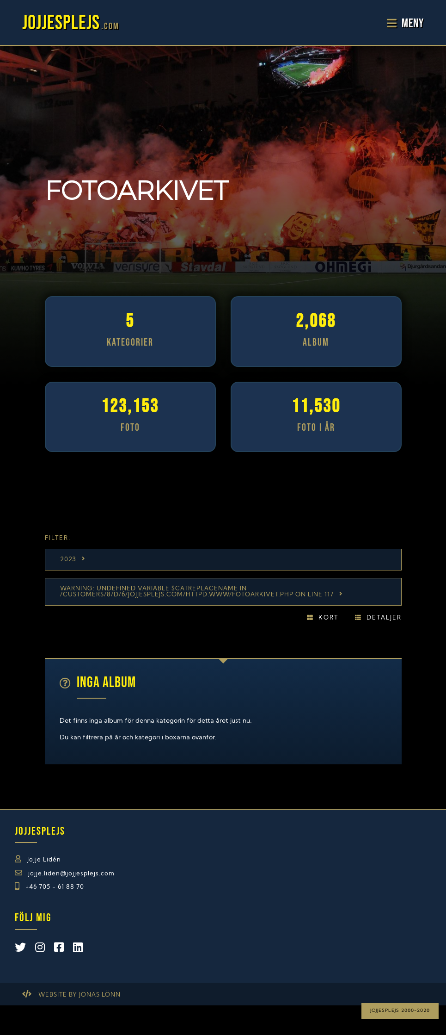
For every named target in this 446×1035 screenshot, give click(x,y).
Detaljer (384, 618)
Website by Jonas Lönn (79, 995)
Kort (328, 618)
